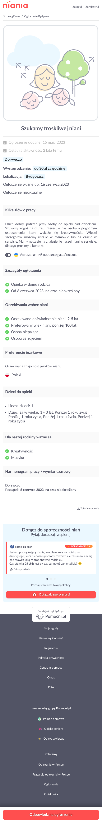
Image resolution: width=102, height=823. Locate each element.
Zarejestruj (92, 6)
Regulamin (51, 648)
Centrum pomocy (51, 667)
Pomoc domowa (51, 719)
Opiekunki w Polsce (51, 764)
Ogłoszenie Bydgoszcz (37, 16)
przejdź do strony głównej (15, 4)
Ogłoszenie (51, 784)
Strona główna (11, 16)
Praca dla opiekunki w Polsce (51, 774)
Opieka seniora (51, 728)
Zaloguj (77, 6)
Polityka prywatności (51, 657)
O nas (51, 677)
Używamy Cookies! (51, 638)
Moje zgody (51, 628)
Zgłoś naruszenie (88, 508)
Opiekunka (51, 794)
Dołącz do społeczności (51, 594)
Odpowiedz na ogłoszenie (51, 815)
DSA (51, 687)
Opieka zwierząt (51, 738)
